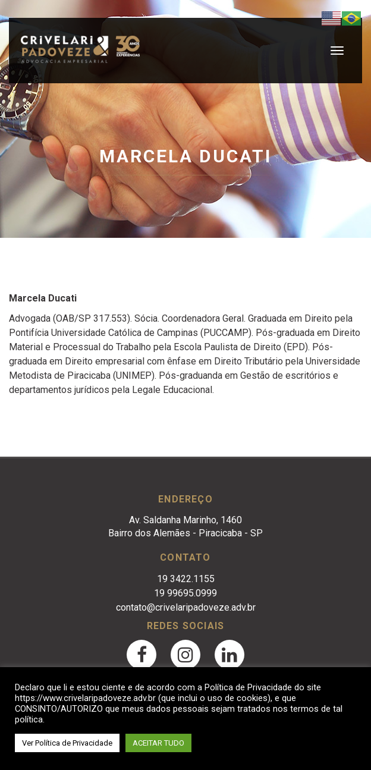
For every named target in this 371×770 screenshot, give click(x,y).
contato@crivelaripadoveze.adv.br (186, 607)
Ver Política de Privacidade (67, 742)
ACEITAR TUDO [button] (158, 742)
